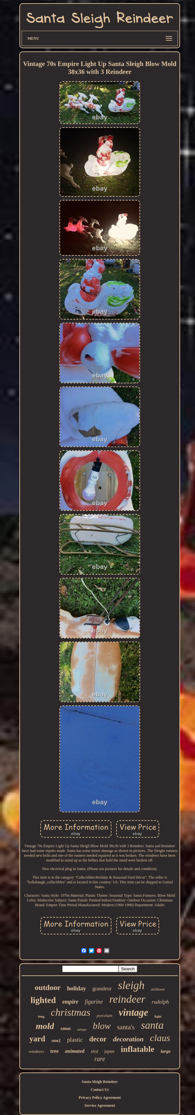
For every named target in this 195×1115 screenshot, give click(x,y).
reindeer (127, 999)
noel (56, 1041)
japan (109, 1051)
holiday (76, 988)
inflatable (137, 1049)
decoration (128, 1039)
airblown (158, 989)
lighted (43, 1000)
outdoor (48, 987)
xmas (65, 1028)
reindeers (36, 1051)
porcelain (104, 1015)
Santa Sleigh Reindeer (100, 1081)
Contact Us (100, 1089)
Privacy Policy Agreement (100, 1097)
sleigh (131, 985)
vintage (133, 1012)
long (41, 1016)
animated (74, 1051)
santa (152, 1025)
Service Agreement (99, 1105)
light (158, 1016)
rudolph (160, 1002)
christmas (70, 1012)
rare (99, 1058)
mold (45, 1026)
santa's (126, 1027)
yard (37, 1038)
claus (160, 1038)
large (166, 1051)
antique (81, 1029)
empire (70, 1002)
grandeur (101, 989)
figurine (94, 1002)
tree (54, 1051)
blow (102, 1026)
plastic (75, 1039)
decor (98, 1039)
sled (94, 1051)
